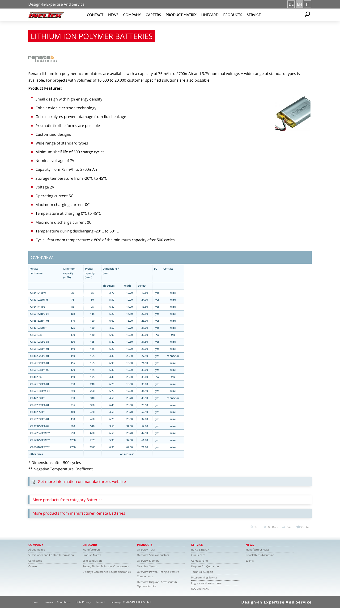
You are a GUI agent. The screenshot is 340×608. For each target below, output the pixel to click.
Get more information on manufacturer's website (82, 481)
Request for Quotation (205, 566)
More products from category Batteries (67, 499)
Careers (153, 15)
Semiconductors (92, 560)
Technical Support (202, 571)
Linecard (209, 15)
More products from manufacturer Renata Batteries (79, 513)
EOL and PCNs (200, 588)
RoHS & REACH (200, 549)
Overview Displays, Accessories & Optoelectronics (157, 584)
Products (232, 15)
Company (132, 15)
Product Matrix (181, 15)
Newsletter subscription (260, 555)
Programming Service (204, 577)
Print (290, 527)
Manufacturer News (257, 549)
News (113, 15)
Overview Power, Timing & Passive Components (158, 574)
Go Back (273, 527)
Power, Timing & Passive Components (106, 566)
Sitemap (116, 602)
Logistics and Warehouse (206, 583)
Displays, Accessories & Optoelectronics (107, 571)
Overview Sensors (148, 566)
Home (34, 602)
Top (257, 527)
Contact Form (199, 560)
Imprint (100, 602)
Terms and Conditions (56, 602)
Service (254, 15)
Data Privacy (83, 602)
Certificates (35, 560)
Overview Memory (148, 560)
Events (250, 560)
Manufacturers (91, 549)
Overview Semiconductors (153, 555)
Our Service (198, 555)
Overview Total (146, 549)
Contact (95, 15)
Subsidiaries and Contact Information (51, 555)
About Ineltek (36, 549)
